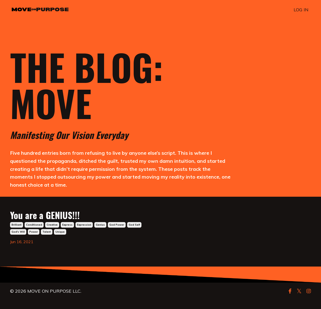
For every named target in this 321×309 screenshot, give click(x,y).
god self (134, 234)
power (33, 241)
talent (46, 241)
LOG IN (301, 10)
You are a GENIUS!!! (71, 221)
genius (100, 234)
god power (116, 234)
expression (84, 234)
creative (52, 234)
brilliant (17, 234)
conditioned (34, 234)
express (67, 234)
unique (60, 241)
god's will (18, 241)
